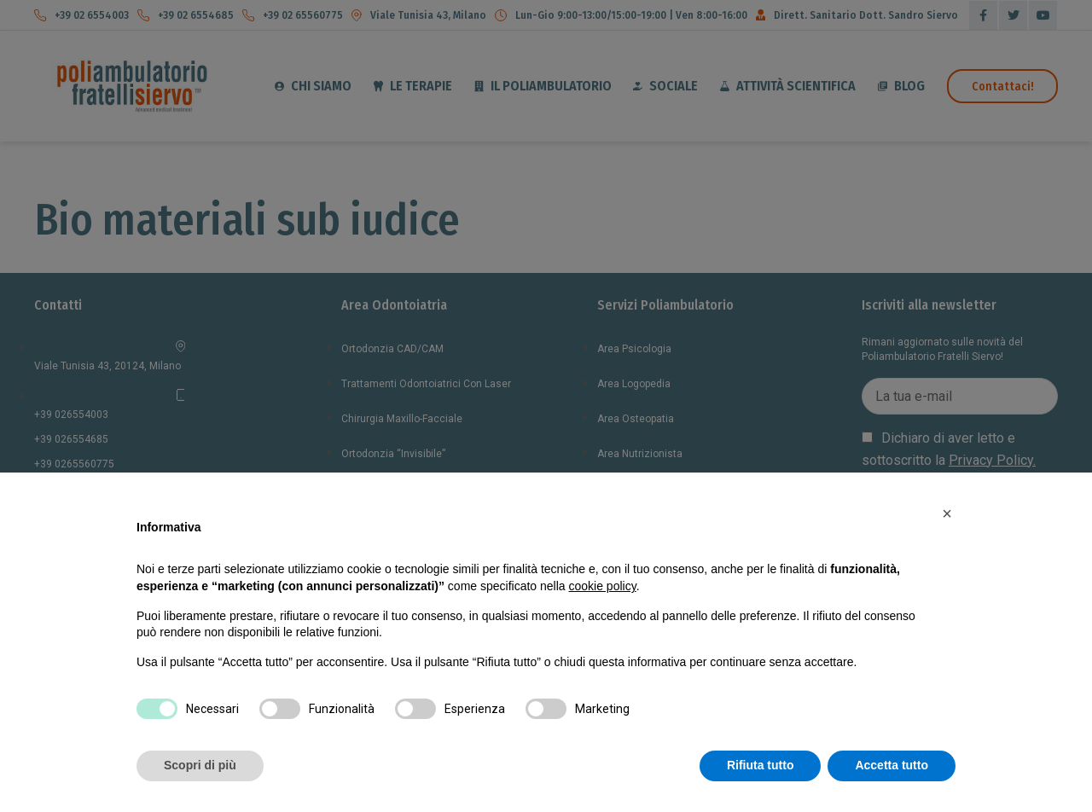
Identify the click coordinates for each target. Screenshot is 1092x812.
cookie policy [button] (602, 586)
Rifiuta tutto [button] (760, 765)
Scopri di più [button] (200, 765)
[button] (947, 513)
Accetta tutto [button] (891, 765)
